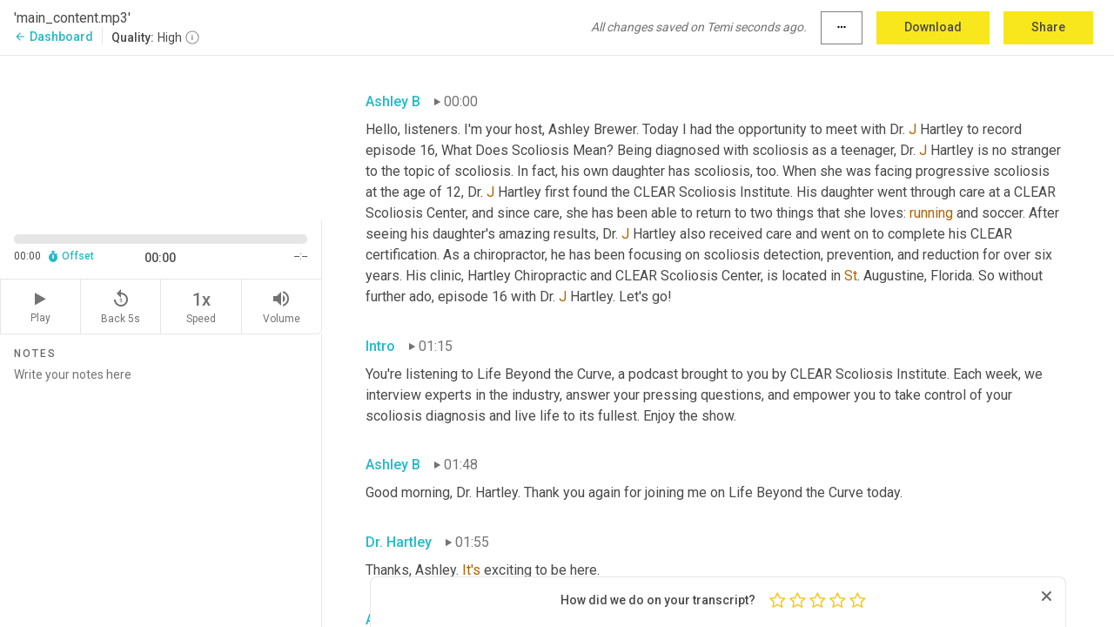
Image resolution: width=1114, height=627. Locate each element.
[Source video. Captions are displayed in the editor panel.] (161, 136)
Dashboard (53, 37)
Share (1048, 27)
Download (933, 27)
